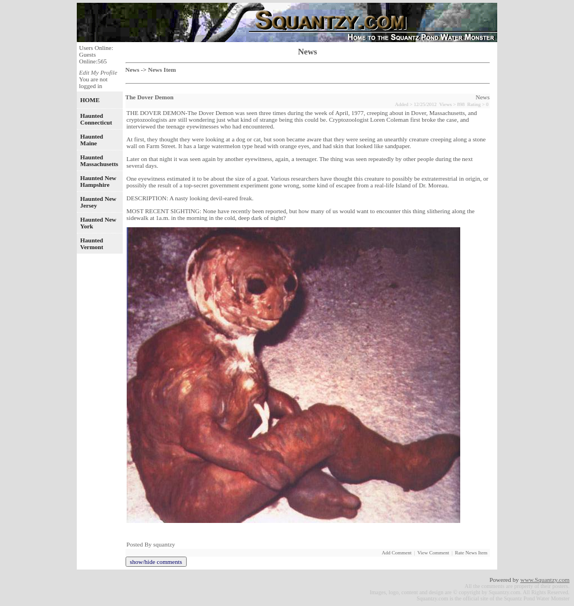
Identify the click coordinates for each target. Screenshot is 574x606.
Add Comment (396, 553)
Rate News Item (471, 553)
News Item (162, 69)
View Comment (434, 553)
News (133, 69)
